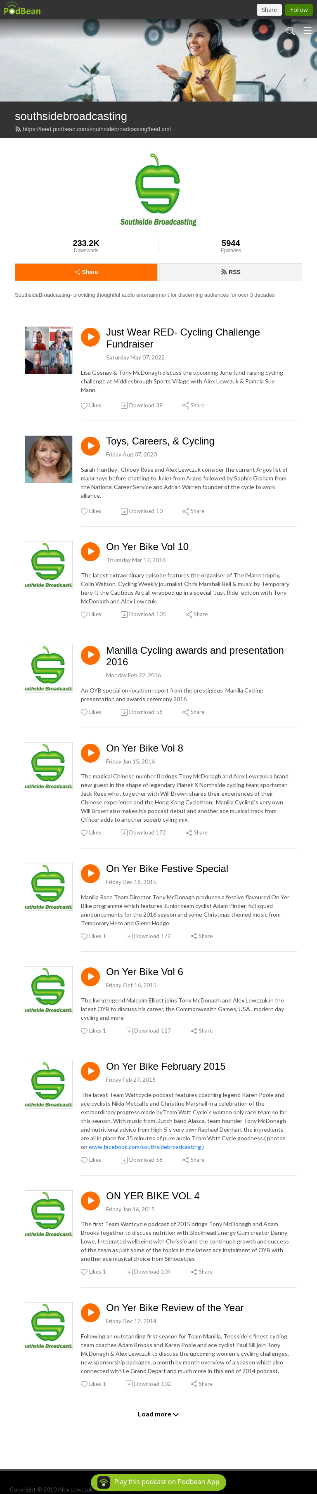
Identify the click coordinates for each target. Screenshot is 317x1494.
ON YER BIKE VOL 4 (153, 1195)
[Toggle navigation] (307, 30)
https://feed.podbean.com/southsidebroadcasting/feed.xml (93, 129)
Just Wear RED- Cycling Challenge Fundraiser (183, 338)
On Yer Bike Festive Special (167, 868)
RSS (231, 272)
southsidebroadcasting (71, 116)
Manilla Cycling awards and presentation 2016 (195, 656)
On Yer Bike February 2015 (166, 1066)
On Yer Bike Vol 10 (147, 546)
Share (86, 272)
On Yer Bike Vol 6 (144, 971)
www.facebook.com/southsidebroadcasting (145, 1146)
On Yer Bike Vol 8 (144, 748)
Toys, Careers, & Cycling (160, 441)
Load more (158, 1414)
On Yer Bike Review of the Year (175, 1307)
